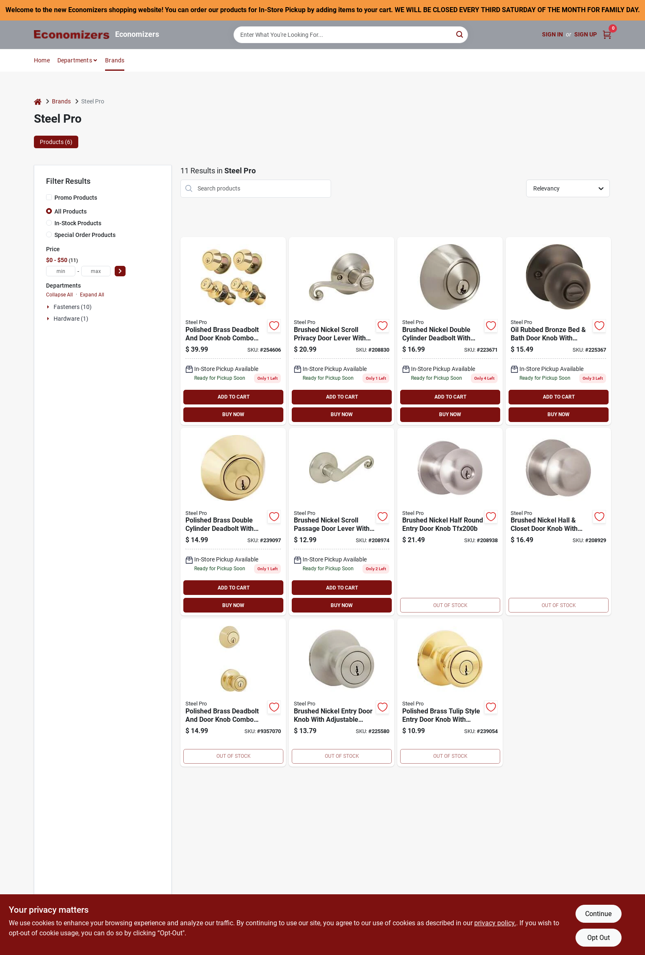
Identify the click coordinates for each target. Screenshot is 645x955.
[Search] (460, 34)
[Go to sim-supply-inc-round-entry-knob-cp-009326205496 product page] (450, 522)
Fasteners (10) (73, 307)
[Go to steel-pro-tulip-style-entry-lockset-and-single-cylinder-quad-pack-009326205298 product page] (233, 331)
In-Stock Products (77, 223)
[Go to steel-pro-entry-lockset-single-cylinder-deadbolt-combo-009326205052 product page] (233, 692)
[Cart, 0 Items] (607, 34)
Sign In (552, 34)
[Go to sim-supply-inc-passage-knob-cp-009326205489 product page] (558, 522)
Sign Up (585, 34)
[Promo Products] (49, 197)
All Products (70, 211)
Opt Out (598, 938)
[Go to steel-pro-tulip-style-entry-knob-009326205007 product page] (450, 692)
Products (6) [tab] (56, 142)
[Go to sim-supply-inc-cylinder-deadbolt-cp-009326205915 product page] (450, 331)
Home (42, 60)
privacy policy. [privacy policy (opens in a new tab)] (495, 923)
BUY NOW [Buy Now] (233, 414)
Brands (114, 60)
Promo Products (75, 198)
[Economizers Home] (71, 34)
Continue (598, 914)
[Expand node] (49, 307)
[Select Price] (120, 271)
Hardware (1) (71, 318)
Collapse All (59, 295)
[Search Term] (351, 34)
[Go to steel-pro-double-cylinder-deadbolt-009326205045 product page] (233, 522)
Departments (74, 60)
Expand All (92, 295)
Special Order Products (85, 235)
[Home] (37, 101)
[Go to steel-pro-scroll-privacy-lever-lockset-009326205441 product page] (341, 331)
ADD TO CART (233, 397)
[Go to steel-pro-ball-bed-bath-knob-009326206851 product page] (558, 331)
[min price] (60, 271)
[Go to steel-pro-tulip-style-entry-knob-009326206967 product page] (341, 692)
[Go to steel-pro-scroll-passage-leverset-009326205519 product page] (341, 522)
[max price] (95, 271)
